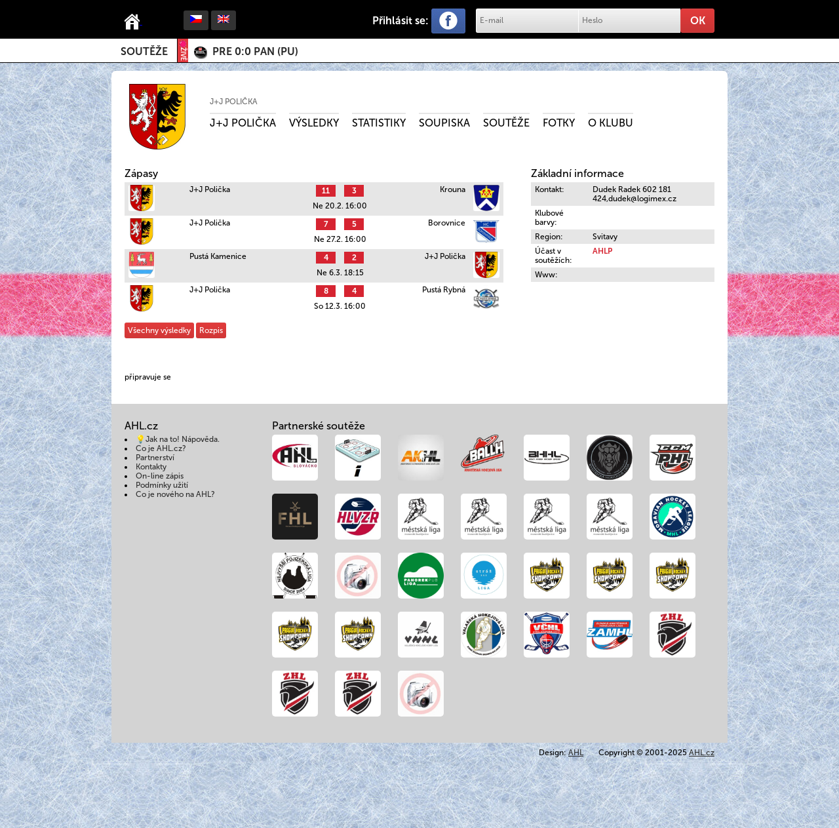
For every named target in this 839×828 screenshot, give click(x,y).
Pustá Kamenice (217, 256)
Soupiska (444, 123)
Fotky (559, 123)
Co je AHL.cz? (161, 448)
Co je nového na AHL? (175, 494)
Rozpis (211, 330)
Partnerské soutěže (318, 426)
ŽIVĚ (183, 51)
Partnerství (155, 457)
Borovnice (446, 222)
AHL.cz (701, 752)
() (255, 51)
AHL (575, 752)
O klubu (610, 123)
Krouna (452, 189)
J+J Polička (234, 101)
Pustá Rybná (443, 289)
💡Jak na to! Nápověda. (178, 439)
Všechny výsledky (159, 330)
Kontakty (151, 466)
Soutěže (144, 51)
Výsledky (314, 123)
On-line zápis (160, 476)
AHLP (602, 251)
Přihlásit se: (400, 20)
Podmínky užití (162, 485)
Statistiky (379, 123)
